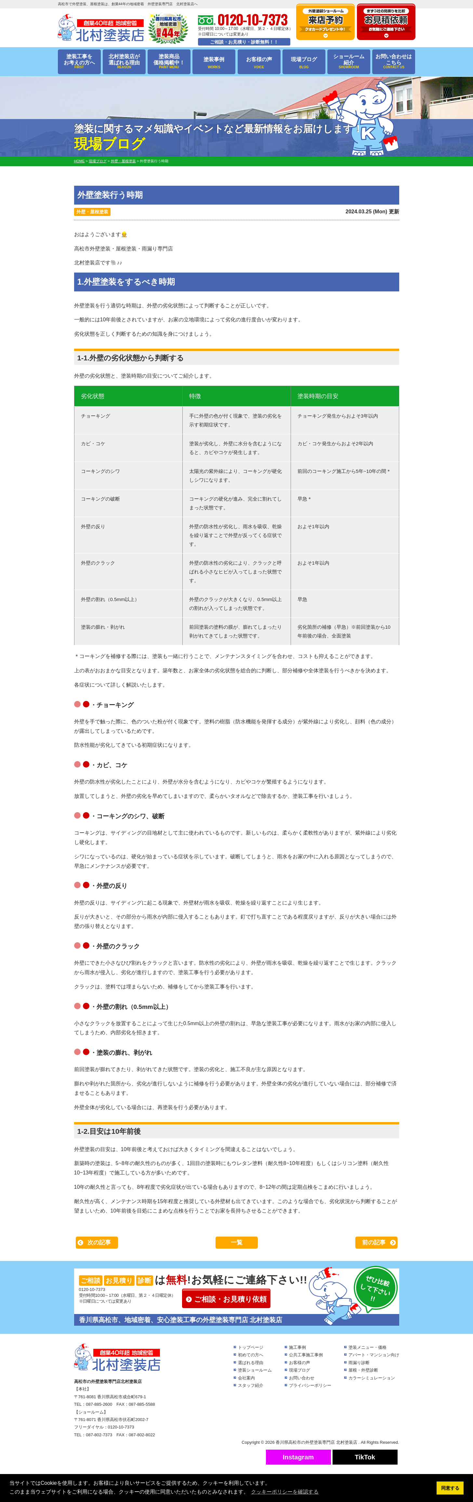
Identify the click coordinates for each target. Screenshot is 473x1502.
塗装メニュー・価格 (367, 1347)
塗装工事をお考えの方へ (79, 62)
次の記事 (99, 1242)
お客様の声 (259, 63)
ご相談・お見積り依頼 (230, 1299)
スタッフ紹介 (250, 1385)
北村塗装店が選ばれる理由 (124, 62)
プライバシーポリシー (310, 1385)
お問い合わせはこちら (393, 62)
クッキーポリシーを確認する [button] (285, 1492)
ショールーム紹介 (348, 62)
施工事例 (297, 1347)
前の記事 (374, 1242)
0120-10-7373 (92, 1289)
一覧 (237, 1242)
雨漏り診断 (359, 1362)
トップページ (250, 1347)
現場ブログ (303, 63)
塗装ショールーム (255, 1370)
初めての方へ (250, 1354)
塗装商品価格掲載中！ (169, 62)
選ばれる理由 (250, 1362)
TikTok (365, 1457)
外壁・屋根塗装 (92, 211)
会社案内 (246, 1377)
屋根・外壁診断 (363, 1370)
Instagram (298, 1457)
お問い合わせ (301, 1377)
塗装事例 (213, 63)
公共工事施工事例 (306, 1354)
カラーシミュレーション (371, 1377)
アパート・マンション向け (373, 1354)
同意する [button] (450, 1488)
